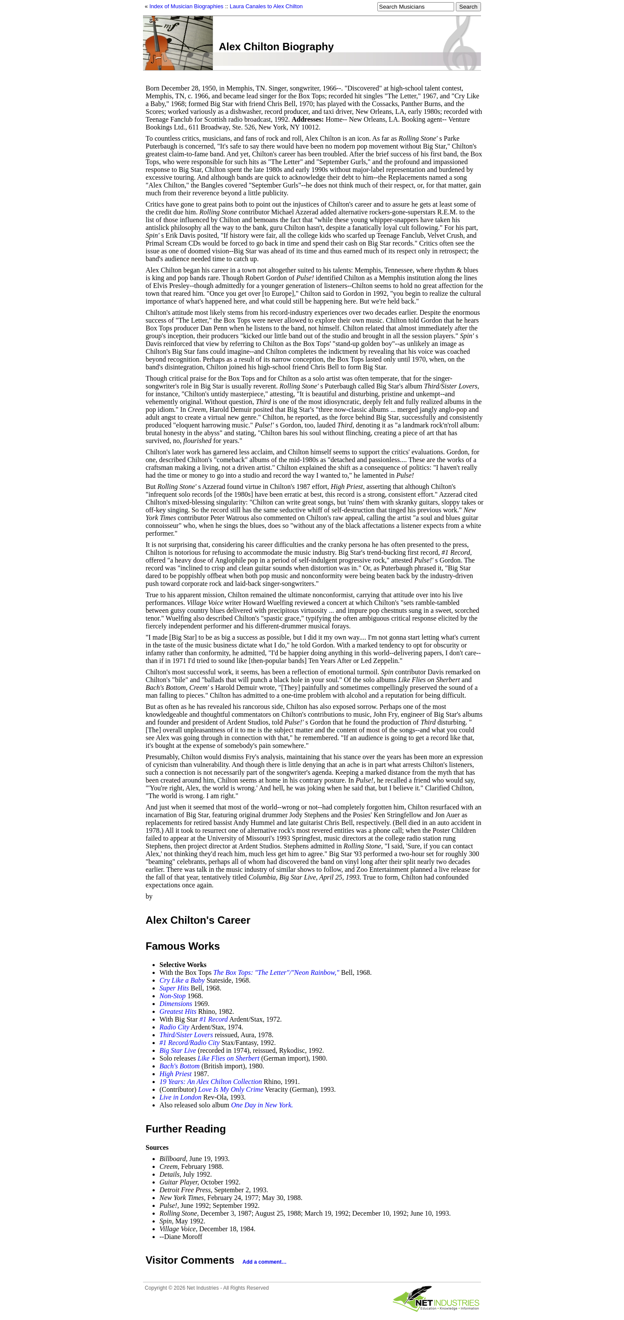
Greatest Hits (177, 1011)
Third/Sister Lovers (186, 1035)
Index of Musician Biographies (187, 6)
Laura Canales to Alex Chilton (266, 6)
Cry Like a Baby (182, 980)
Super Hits (174, 988)
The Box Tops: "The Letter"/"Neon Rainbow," (276, 972)
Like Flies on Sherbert (229, 1058)
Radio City (174, 1027)
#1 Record (213, 1019)
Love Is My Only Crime (230, 1089)
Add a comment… (265, 1262)
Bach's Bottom (179, 1066)
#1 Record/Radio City (189, 1042)
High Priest (175, 1073)
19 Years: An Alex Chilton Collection (210, 1081)
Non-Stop (172, 996)
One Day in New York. (262, 1105)
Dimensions (175, 1003)
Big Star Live (177, 1050)
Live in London (180, 1097)
